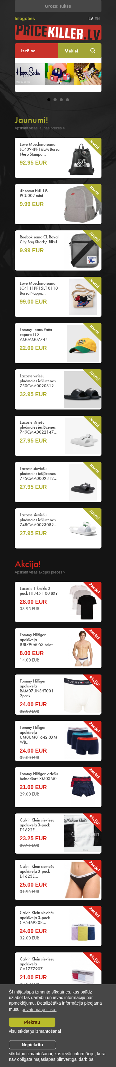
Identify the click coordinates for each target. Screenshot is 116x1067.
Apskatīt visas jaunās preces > (40, 128)
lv (90, 19)
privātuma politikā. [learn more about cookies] (39, 1009)
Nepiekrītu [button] (32, 1044)
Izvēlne (28, 50)
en (97, 19)
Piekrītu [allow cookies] (32, 1022)
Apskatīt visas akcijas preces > (40, 572)
